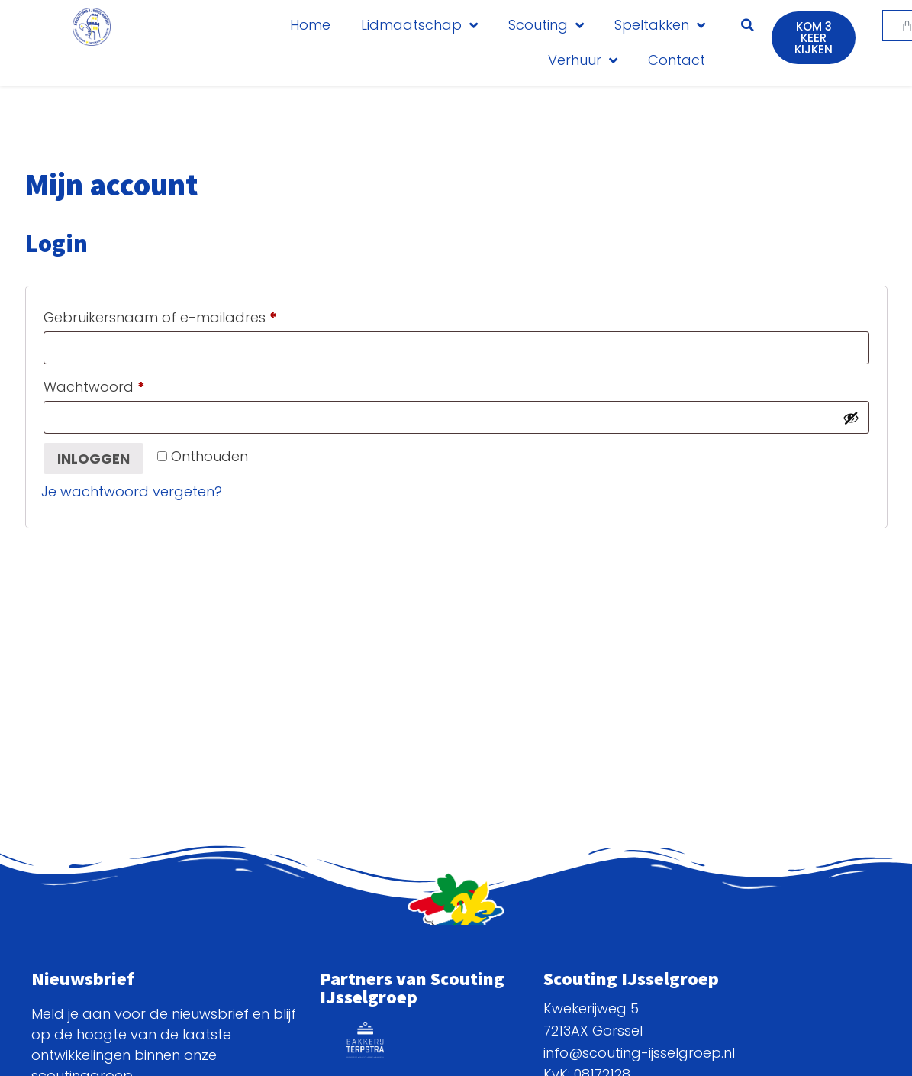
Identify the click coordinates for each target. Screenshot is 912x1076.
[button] (747, 25)
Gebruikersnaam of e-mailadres (183, 315)
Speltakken (659, 25)
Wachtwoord (117, 384)
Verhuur (582, 60)
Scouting (546, 25)
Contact (676, 59)
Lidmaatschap (419, 25)
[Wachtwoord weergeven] (851, 417)
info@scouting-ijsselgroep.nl (639, 1052)
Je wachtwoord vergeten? (131, 491)
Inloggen (93, 458)
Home (310, 24)
